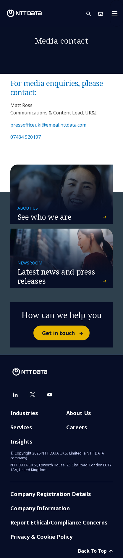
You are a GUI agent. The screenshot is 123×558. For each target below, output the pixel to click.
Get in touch (65, 333)
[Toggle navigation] (116, 13)
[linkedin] (15, 395)
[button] (92, 13)
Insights (21, 441)
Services (21, 427)
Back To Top (95, 551)
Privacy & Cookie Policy (41, 536)
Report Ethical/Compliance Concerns (59, 522)
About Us (78, 413)
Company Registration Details (50, 494)
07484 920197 (25, 137)
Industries (24, 413)
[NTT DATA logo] (24, 13)
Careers (76, 427)
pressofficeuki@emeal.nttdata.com (48, 125)
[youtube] (50, 395)
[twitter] (32, 395)
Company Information (40, 508)
